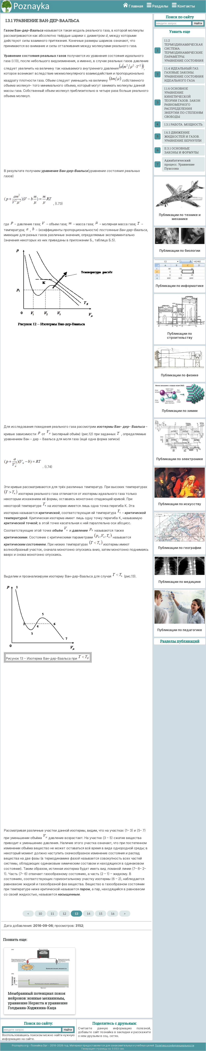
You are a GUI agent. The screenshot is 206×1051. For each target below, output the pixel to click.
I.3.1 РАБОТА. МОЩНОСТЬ (183, 124)
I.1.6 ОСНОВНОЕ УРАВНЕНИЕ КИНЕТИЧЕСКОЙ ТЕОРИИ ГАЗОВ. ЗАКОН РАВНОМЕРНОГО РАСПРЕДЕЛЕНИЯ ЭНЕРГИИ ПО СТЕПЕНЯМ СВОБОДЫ (183, 102)
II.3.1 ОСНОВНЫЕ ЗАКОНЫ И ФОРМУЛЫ (181, 150)
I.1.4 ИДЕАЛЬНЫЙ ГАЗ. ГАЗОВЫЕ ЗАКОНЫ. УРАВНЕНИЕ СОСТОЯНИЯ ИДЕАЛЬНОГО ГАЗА (183, 74)
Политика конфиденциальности (174, 1045)
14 (88, 913)
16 (112, 913)
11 (52, 913)
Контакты (186, 6)
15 (100, 913)
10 (40, 913)
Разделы (160, 6)
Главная (136, 6)
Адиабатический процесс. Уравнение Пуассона (179, 164)
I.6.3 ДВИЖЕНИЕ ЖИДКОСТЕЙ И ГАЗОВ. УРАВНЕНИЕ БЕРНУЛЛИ (183, 136)
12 (64, 913)
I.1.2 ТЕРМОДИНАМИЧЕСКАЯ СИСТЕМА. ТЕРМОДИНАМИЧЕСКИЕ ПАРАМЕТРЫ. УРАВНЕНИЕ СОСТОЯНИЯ (183, 50)
